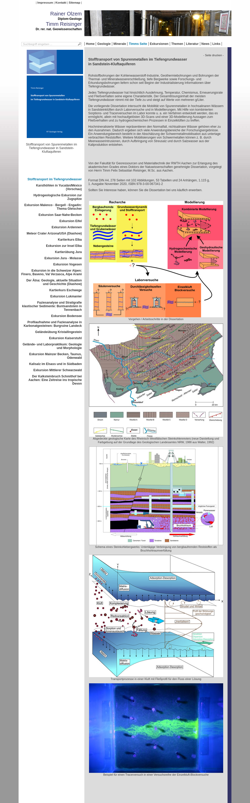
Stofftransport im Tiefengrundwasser (55, 179)
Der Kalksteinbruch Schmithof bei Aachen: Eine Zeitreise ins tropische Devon (55, 380)
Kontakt (60, 2)
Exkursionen (159, 44)
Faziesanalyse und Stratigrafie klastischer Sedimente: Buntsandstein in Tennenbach (52, 306)
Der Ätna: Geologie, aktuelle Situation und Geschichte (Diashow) (54, 282)
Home (90, 44)
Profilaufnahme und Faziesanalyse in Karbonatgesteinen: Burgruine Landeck (53, 324)
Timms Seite (138, 44)
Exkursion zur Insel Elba (64, 246)
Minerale (120, 44)
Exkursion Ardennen (67, 227)
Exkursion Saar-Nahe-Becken (60, 215)
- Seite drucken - (213, 55)
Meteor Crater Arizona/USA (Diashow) (54, 233)
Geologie (103, 44)
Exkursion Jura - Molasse (63, 258)
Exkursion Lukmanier (66, 296)
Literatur (192, 44)
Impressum (45, 2)
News (205, 44)
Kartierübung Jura (68, 252)
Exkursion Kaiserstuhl (65, 338)
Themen (177, 44)
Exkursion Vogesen (67, 264)
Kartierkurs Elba (70, 239)
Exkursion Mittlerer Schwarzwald (58, 370)
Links (216, 44)
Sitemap (74, 2)
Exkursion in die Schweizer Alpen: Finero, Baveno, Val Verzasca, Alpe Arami (51, 272)
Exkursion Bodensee (66, 316)
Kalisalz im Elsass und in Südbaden (55, 364)
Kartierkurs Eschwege (65, 290)
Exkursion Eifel (70, 221)
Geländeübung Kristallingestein (58, 332)
